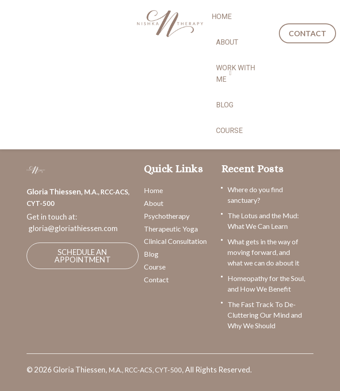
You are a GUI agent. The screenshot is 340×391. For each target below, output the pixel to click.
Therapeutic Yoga (171, 228)
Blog (151, 254)
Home (153, 190)
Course (155, 266)
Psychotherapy (166, 216)
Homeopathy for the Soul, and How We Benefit (266, 283)
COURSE (229, 130)
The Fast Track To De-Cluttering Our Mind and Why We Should (265, 315)
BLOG (224, 105)
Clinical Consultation (175, 241)
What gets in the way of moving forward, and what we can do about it (263, 252)
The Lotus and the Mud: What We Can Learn (263, 220)
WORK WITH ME (235, 74)
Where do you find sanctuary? (255, 194)
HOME (222, 16)
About (153, 203)
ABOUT (227, 42)
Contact (156, 279)
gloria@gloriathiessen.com (73, 228)
